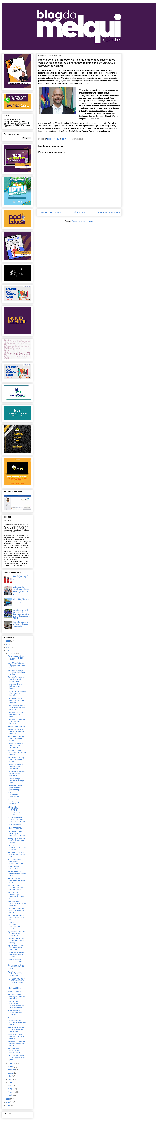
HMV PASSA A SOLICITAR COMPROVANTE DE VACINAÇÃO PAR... (16, 1004)
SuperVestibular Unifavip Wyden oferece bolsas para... (16, 1058)
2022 (8, 647)
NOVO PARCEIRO (14, 825)
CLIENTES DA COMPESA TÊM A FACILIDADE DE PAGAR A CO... (15, 925)
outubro (11, 1067)
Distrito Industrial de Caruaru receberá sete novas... (17, 1022)
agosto (10, 1073)
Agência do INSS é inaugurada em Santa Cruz (16, 880)
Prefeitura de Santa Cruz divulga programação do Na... (16, 1043)
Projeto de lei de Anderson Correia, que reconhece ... (17, 847)
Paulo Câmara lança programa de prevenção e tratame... (17, 833)
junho (10, 1079)
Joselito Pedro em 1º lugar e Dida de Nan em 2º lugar (21, 578)
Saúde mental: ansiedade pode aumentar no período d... (16, 895)
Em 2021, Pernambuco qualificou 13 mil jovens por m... (16, 679)
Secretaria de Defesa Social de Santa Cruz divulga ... (16, 672)
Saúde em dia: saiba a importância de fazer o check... (16, 917)
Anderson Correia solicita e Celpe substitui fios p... (14, 1050)
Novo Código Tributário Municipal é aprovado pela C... (16, 665)
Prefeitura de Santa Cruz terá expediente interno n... (16, 721)
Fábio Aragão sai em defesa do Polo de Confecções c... (15, 974)
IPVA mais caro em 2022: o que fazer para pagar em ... (17, 903)
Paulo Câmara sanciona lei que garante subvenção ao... (16, 774)
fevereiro (11, 1092)
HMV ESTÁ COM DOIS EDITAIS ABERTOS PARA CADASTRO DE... (16, 982)
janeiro (10, 1095)
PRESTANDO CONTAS (16, 726)
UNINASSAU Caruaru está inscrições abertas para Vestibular (21, 601)
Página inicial (79, 212)
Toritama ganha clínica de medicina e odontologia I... (16, 795)
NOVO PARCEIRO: (15, 828)
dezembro (12, 653)
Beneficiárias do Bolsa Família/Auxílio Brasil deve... (16, 967)
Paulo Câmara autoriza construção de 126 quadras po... (16, 658)
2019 (8, 1102)
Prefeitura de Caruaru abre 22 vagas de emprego (15, 714)
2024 (8, 641)
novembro (12, 1063)
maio (10, 1082)
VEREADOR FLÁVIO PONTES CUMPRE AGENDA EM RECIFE (16, 820)
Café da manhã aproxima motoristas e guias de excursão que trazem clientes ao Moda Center (22, 591)
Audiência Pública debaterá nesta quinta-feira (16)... (17, 873)
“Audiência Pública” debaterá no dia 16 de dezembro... (16, 996)
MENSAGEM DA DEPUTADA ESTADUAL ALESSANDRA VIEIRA (14, 811)
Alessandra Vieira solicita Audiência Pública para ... (15, 1012)
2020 (8, 1099)
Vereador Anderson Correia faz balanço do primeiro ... (17, 753)
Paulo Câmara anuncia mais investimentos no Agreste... (16, 955)
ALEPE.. (11, 1017)
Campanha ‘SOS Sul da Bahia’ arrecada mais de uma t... (16, 707)
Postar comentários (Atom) (82, 221)
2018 (8, 1105)
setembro (11, 1070)
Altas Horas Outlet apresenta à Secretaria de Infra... (16, 861)
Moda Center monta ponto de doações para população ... (15, 788)
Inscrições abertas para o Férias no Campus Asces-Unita (21, 624)
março (10, 1089)
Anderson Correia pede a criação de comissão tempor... (16, 854)
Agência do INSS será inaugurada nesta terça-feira (16, 948)
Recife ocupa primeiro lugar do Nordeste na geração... (16, 1036)
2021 (8, 650)
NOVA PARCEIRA (14, 988)
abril (10, 1086)
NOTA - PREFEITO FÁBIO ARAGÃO (15, 961)
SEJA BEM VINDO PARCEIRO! (14, 867)
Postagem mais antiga (109, 212)
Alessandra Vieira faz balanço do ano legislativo (15, 686)
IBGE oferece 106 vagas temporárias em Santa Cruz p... (16, 738)
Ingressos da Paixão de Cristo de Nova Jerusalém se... (16, 934)
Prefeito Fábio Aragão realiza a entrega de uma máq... (16, 731)
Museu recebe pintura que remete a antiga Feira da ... (16, 781)
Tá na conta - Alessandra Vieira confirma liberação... (17, 693)
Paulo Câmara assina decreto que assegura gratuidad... (16, 700)
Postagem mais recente (49, 212)
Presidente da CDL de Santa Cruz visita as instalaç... (16, 941)
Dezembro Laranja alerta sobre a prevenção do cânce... (16, 911)
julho (10, 1076)
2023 (8, 644)
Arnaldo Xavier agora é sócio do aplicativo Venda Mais (16, 1029)
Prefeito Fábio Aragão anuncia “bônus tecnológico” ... (15, 745)
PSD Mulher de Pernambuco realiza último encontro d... (16, 887)
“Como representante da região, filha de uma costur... (16, 840)
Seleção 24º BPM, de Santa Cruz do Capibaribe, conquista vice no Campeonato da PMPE (21, 614)
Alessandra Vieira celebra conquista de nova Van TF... (16, 802)
